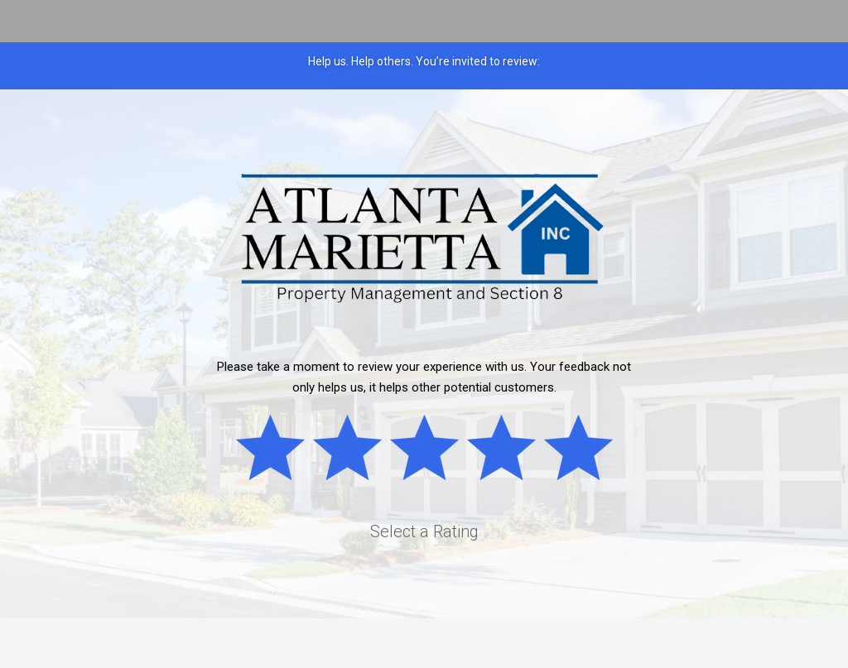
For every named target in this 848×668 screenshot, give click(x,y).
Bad (277, 450)
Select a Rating (424, 531)
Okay (431, 450)
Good (508, 450)
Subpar (354, 450)
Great (585, 450)
